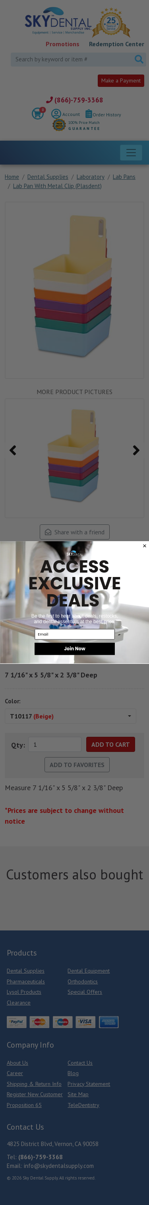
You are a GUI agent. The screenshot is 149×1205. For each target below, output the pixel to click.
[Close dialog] (144, 546)
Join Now (74, 649)
